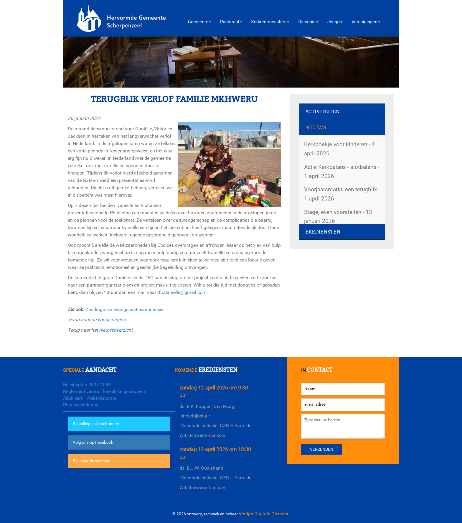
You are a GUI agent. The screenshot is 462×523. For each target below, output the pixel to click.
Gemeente (199, 21)
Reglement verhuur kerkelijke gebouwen (104, 391)
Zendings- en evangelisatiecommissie (124, 309)
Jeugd (335, 21)
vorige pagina (112, 320)
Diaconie (308, 21)
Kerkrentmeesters (270, 21)
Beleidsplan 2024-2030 (87, 384)
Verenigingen (366, 21)
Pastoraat (231, 21)
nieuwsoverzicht (116, 330)
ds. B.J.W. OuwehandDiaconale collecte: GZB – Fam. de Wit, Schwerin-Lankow (215, 477)
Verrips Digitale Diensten (264, 514)
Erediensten (322, 232)
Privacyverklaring (81, 404)
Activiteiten (322, 111)
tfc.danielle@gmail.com (182, 292)
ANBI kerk (73, 398)
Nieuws (315, 127)
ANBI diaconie (101, 398)
